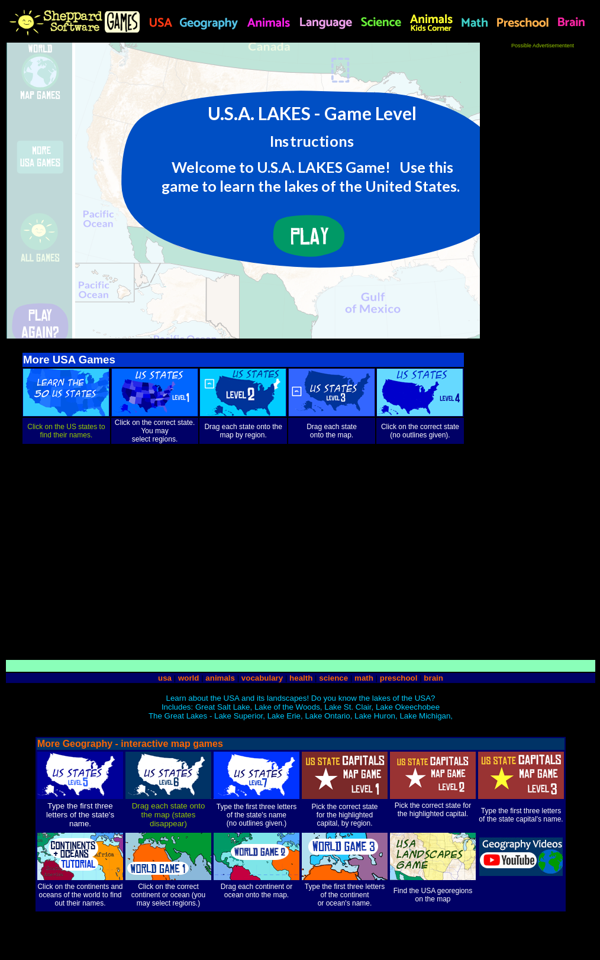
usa (165, 678)
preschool (400, 678)
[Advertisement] (543, 226)
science (333, 678)
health (300, 678)
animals (220, 678)
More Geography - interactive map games (130, 744)
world (188, 678)
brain (433, 678)
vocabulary (262, 678)
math (363, 678)
